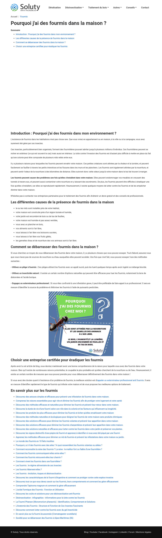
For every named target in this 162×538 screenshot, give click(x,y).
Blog (86, 532)
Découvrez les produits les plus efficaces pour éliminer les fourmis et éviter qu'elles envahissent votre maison (65, 413)
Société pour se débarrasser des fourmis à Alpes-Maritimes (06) (44, 518)
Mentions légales (143, 532)
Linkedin (123, 532)
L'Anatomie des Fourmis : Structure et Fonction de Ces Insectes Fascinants (49, 506)
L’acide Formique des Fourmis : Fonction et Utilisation (40, 489)
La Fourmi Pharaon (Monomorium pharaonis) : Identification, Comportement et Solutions (55, 502)
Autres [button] (116, 7)
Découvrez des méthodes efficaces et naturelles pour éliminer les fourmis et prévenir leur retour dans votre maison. (67, 405)
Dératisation (55, 7)
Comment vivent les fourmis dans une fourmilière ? (39, 461)
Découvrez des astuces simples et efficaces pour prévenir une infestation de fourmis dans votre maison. (62, 397)
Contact (145, 7)
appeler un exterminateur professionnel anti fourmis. (120, 380)
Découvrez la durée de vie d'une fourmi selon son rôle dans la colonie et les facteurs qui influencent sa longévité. (66, 409)
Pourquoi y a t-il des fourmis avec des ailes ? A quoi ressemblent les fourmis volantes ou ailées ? (59, 445)
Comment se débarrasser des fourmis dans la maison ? (40, 42)
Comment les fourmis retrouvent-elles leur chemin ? (39, 457)
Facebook (103, 532)
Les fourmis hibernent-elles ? (29, 469)
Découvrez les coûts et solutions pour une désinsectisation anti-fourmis (48, 494)
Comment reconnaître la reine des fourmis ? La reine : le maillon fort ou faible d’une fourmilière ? (59, 449)
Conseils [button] (130, 7)
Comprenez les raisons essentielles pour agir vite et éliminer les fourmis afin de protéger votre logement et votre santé (69, 401)
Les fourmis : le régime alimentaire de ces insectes (38, 465)
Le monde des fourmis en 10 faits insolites (35, 441)
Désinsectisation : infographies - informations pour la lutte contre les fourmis (50, 498)
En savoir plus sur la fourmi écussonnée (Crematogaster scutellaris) (46, 514)
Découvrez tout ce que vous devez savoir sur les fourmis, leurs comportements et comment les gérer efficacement (67, 481)
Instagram (113, 532)
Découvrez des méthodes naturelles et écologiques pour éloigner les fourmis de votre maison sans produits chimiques (69, 417)
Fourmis (24, 16)
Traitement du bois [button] (97, 7)
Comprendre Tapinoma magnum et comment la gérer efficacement (46, 485)
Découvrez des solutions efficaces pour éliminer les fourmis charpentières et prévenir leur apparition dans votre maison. (69, 425)
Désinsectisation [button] (73, 7)
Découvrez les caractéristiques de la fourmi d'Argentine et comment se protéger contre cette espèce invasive (64, 477)
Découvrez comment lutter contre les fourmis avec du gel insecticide (46, 510)
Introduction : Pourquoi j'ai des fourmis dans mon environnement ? (46, 34)
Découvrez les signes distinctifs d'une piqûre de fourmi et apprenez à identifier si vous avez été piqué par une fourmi (68, 433)
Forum (131, 532)
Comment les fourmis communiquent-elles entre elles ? (40, 453)
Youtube (93, 532)
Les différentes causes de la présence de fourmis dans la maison (45, 38)
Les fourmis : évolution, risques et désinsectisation (38, 473)
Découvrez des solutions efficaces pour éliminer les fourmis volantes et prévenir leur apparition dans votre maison (67, 421)
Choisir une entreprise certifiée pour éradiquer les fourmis (41, 46)
